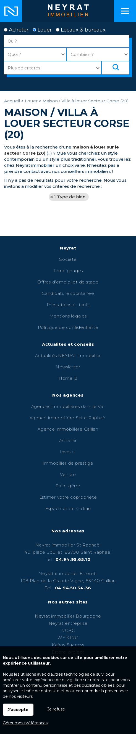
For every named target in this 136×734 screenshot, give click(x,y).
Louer (42, 30)
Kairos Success (68, 644)
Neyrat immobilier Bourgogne (68, 616)
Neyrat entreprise (68, 623)
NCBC (68, 630)
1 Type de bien (69, 196)
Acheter (16, 30)
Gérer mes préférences (25, 722)
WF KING (68, 637)
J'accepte (18, 709)
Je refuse (56, 709)
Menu (125, 11)
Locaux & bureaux (81, 30)
